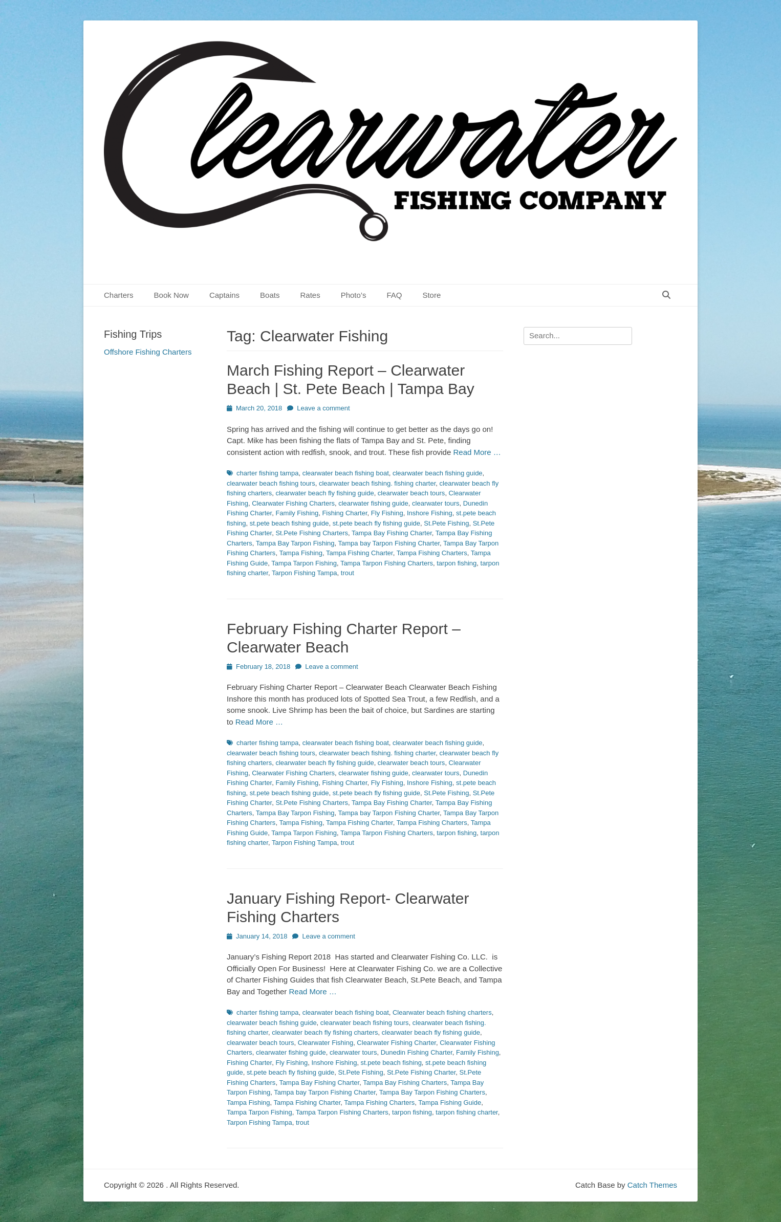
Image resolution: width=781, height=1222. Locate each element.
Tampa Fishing (300, 553)
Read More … (477, 452)
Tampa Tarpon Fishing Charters (386, 563)
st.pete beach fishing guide (289, 523)
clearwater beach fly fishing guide (324, 493)
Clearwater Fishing (325, 1042)
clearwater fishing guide (373, 503)
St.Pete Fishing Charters (311, 533)
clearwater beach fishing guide (438, 473)
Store (431, 295)
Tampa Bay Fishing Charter (392, 533)
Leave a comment (323, 408)
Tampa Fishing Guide (449, 1102)
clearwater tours (435, 503)
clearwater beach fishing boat (345, 473)
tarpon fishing (456, 563)
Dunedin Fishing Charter (416, 1052)
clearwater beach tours (411, 493)
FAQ (394, 295)
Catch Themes (652, 1185)
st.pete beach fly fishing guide (376, 523)
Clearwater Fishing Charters (293, 503)
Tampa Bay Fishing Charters (405, 1082)
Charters (119, 295)
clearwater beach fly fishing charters (325, 1032)
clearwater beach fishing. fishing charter (377, 483)
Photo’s (353, 295)
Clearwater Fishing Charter (396, 1042)
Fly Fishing (387, 513)
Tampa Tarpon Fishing (304, 563)
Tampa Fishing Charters (432, 553)
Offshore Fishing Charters (147, 351)
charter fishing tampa (267, 473)
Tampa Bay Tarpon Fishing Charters (432, 1092)
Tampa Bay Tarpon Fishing (295, 543)
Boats (269, 295)
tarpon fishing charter (466, 1112)
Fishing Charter (344, 513)
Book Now (171, 295)
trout (347, 573)
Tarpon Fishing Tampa (304, 573)
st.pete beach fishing (391, 1062)
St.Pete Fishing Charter (421, 1072)
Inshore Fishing (429, 513)
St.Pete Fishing (446, 523)
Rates (310, 295)
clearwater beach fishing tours (271, 483)
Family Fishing (296, 513)
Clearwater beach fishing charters (442, 1012)
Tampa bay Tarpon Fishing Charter (389, 543)
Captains (224, 295)
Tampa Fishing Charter (359, 553)
